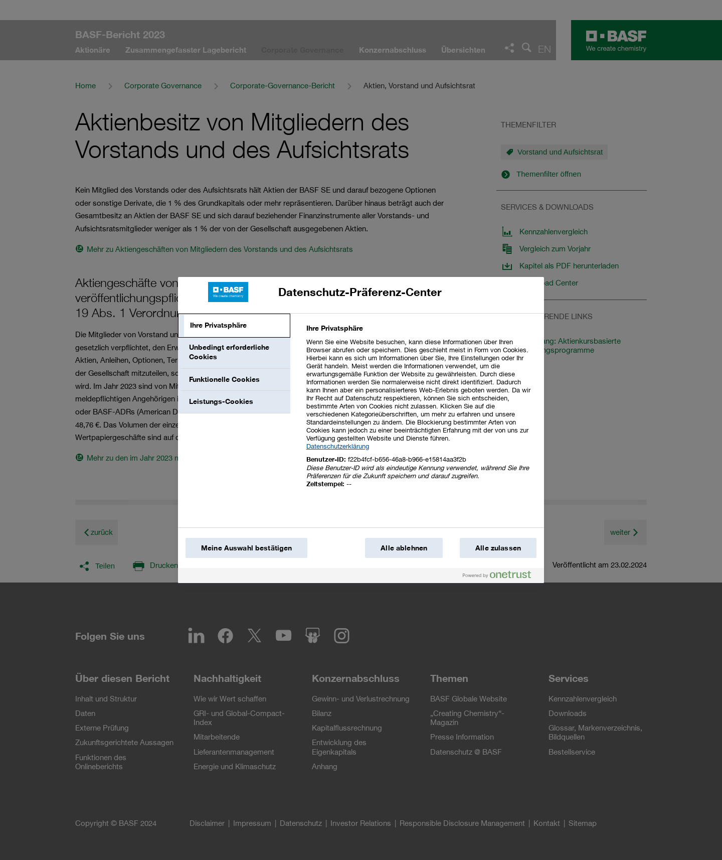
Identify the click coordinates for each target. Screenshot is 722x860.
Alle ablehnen (404, 547)
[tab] (234, 326)
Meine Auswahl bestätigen (246, 547)
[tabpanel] (420, 412)
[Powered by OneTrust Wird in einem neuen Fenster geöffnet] (501, 576)
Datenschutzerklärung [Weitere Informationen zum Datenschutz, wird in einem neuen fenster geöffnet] (337, 446)
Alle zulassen (498, 547)
